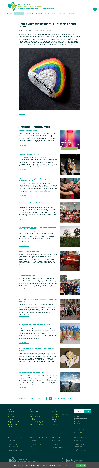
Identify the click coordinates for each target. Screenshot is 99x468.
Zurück (22, 116)
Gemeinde (18, 13)
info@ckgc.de (81, 432)
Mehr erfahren (70, 465)
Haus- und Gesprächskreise (38, 423)
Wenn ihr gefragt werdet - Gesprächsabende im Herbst (36, 349)
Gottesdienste (29, 13)
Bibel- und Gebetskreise (37, 421)
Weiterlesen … (23, 145)
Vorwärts (63, 398)
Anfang (31, 398)
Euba (53, 413)
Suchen (87, 411)
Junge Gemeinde (35, 418)
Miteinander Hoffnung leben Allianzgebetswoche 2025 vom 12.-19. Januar (37, 179)
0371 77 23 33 (37, 444)
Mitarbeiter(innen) (13, 421)
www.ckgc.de (82, 425)
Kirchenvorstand (13, 423)
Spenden (78, 1)
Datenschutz (89, 1)
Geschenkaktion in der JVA (29, 275)
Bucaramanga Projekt (36, 424)
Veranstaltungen (41, 13)
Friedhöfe (55, 418)
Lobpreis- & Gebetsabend (28, 130)
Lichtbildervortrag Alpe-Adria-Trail (31, 373)
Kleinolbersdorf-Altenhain (60, 414)
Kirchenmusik (34, 413)
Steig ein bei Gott (35, 411)
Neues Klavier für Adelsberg (29, 251)
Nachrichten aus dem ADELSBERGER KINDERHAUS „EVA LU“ (38, 300)
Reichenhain (56, 416)
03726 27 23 (59, 444)
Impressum (83, 1)
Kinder (32, 414)
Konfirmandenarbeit (36, 416)
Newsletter (11, 418)
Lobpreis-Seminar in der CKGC (30, 155)
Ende (69, 398)
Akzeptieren (81, 465)
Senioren (32, 419)
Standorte (71, 13)
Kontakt (71, 1)
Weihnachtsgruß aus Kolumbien (30, 203)
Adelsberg (55, 411)
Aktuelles (11, 416)
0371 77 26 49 (81, 429)
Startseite (9, 13)
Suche (74, 1)
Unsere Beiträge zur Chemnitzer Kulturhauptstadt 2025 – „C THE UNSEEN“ (37, 228)
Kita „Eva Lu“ (62, 13)
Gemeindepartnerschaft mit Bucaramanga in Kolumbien (35, 325)
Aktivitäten (51, 13)
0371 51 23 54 (81, 444)
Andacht (10, 414)
